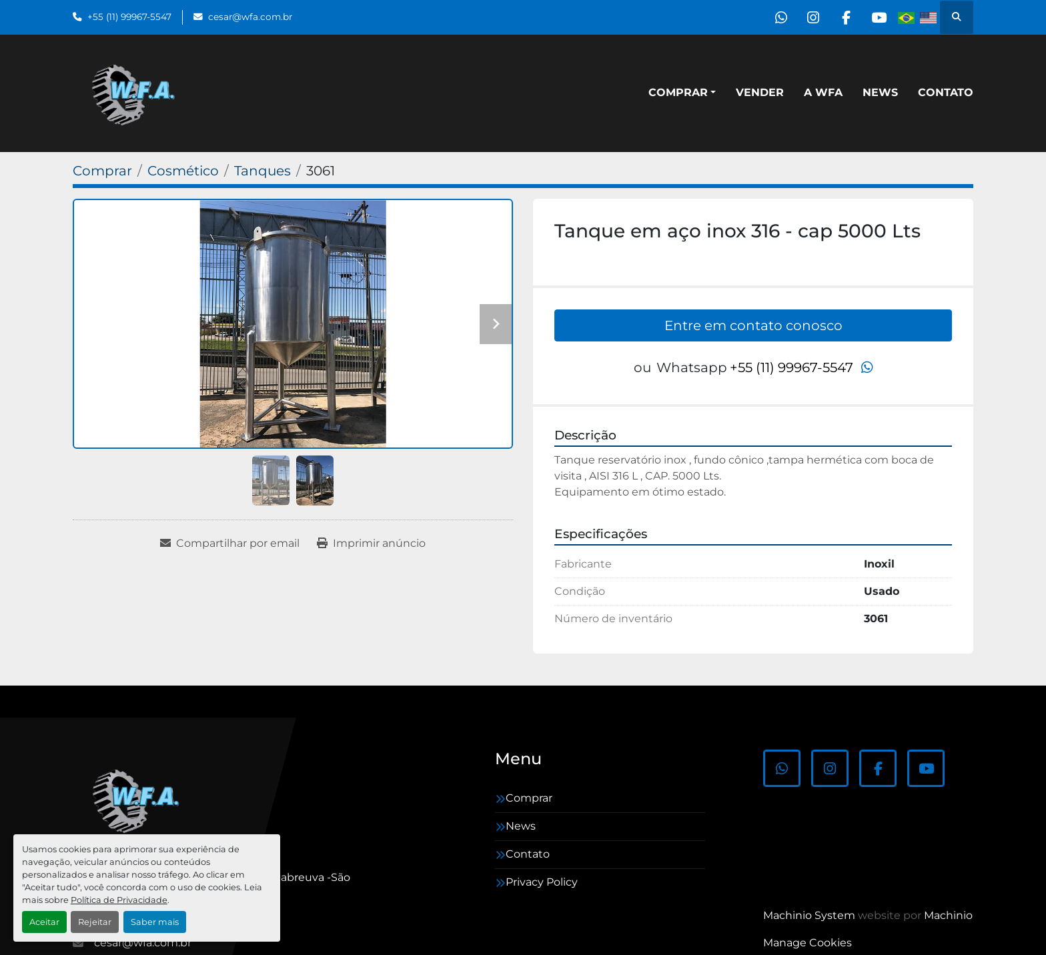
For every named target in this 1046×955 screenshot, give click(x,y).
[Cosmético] (183, 171)
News (880, 92)
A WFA (823, 92)
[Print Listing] (371, 543)
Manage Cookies (807, 942)
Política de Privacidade (119, 900)
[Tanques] (262, 171)
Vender (760, 92)
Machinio (948, 915)
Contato (945, 92)
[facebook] (844, 17)
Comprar (678, 92)
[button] (682, 93)
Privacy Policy (542, 882)
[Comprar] (102, 171)
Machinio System (809, 915)
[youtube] (878, 17)
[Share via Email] (229, 543)
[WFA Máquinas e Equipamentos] (139, 800)
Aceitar (44, 922)
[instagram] (810, 17)
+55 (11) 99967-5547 (129, 16)
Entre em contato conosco (753, 325)
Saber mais (155, 922)
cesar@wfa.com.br (250, 16)
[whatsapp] (776, 17)
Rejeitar (94, 922)
